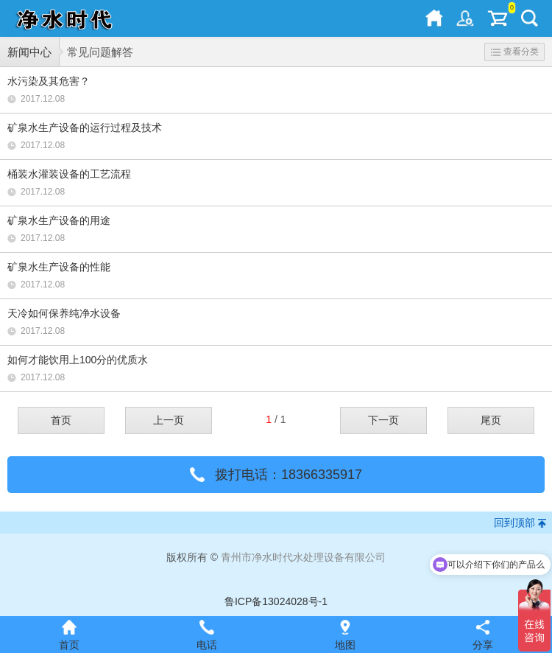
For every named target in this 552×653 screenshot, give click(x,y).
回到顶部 (514, 522)
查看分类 (515, 51)
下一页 (383, 420)
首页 (61, 420)
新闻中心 (29, 52)
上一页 (168, 420)
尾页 (491, 420)
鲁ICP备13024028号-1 (276, 601)
